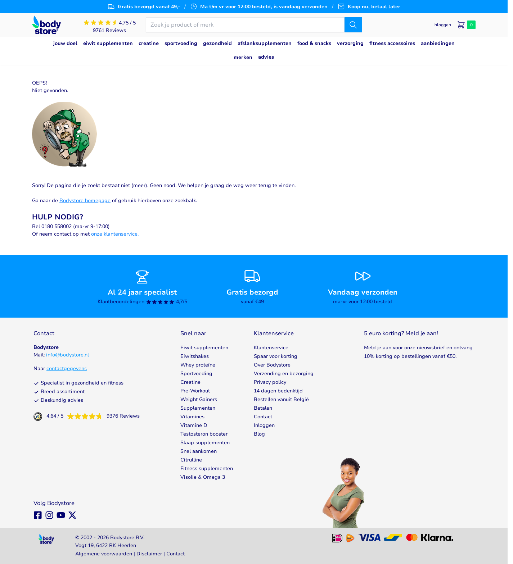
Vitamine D (193, 425)
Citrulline (191, 459)
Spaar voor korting (275, 356)
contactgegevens (66, 368)
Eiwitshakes (194, 356)
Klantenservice (271, 347)
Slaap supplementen (205, 442)
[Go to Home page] (46, 25)
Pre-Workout (195, 390)
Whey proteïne (197, 364)
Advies (266, 57)
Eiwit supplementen (204, 347)
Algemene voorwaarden (103, 553)
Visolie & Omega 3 (202, 477)
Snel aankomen (198, 451)
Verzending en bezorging (284, 373)
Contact (263, 416)
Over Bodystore (272, 364)
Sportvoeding (196, 373)
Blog (259, 434)
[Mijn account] (442, 25)
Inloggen (264, 425)
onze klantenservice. (115, 234)
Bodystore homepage (85, 200)
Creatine (190, 382)
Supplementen (197, 408)
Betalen (263, 408)
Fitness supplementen (206, 468)
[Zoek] (353, 24)
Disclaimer (149, 553)
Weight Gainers (198, 399)
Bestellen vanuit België (281, 399)
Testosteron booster (204, 434)
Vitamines (192, 416)
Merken (243, 57)
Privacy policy (270, 382)
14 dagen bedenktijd (278, 390)
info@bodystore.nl (67, 354)
